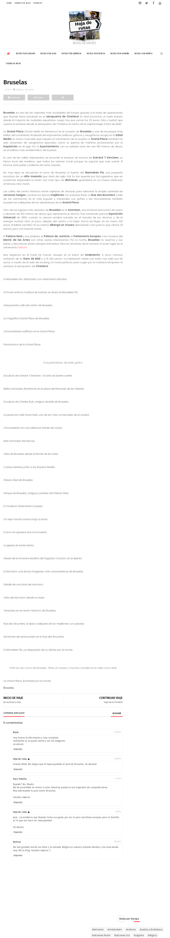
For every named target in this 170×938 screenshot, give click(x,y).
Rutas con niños (143, 52)
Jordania (122, 188)
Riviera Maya (124, 249)
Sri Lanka (122, 199)
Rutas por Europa (25, 52)
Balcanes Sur (124, 97)
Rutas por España (119, 52)
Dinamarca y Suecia (129, 109)
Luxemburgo (147, 132)
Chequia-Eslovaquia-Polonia (134, 103)
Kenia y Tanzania (138, 270)
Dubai (153, 176)
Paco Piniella (20, 794)
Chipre (159, 103)
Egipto (120, 270)
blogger (104, 728)
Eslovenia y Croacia (128, 115)
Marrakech (123, 276)
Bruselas (29, 89)
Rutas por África (96, 52)
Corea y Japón (137, 176)
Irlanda (148, 126)
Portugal (144, 144)
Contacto (37, 3)
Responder (18, 764)
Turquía (121, 155)
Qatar (155, 188)
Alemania (122, 85)
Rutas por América (72, 52)
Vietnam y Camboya (129, 205)
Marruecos (140, 276)
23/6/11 (105, 774)
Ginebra (122, 120)
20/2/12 (105, 857)
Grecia (135, 120)
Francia (148, 115)
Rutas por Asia (48, 52)
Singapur (146, 194)
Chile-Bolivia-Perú (127, 232)
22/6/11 (105, 747)
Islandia (121, 132)
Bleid (15, 747)
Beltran (17, 857)
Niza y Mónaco (125, 138)
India (120, 182)
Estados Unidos (126, 238)
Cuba (145, 232)
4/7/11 (106, 794)
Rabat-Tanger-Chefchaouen (134, 282)
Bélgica (20, 89)
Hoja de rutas (20, 774)
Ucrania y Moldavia (141, 155)
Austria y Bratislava (128, 91)
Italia (133, 132)
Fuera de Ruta (13, 62)
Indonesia (133, 182)
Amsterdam (139, 85)
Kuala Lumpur (140, 188)
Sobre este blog (22, 3)
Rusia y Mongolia (145, 149)
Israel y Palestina (153, 182)
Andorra (155, 85)
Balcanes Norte (153, 91)
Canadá (141, 226)
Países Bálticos (126, 144)
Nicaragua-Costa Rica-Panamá (136, 243)
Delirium (56, 259)
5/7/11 (106, 827)
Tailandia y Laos (140, 199)
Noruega (143, 138)
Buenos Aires (124, 226)
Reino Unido (124, 149)
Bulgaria (141, 97)
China (120, 176)
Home (9, 3)
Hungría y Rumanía (128, 126)
